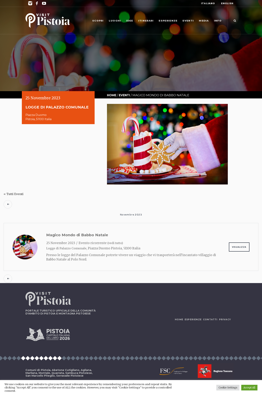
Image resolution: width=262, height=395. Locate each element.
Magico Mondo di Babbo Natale (77, 235)
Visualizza (239, 247)
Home (111, 95)
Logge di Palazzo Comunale (66, 248)
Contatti (210, 319)
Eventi (124, 95)
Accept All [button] (249, 387)
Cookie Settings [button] (228, 387)
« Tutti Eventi (13, 194)
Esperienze (193, 319)
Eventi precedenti (8, 204)
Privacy (225, 319)
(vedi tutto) (115, 243)
